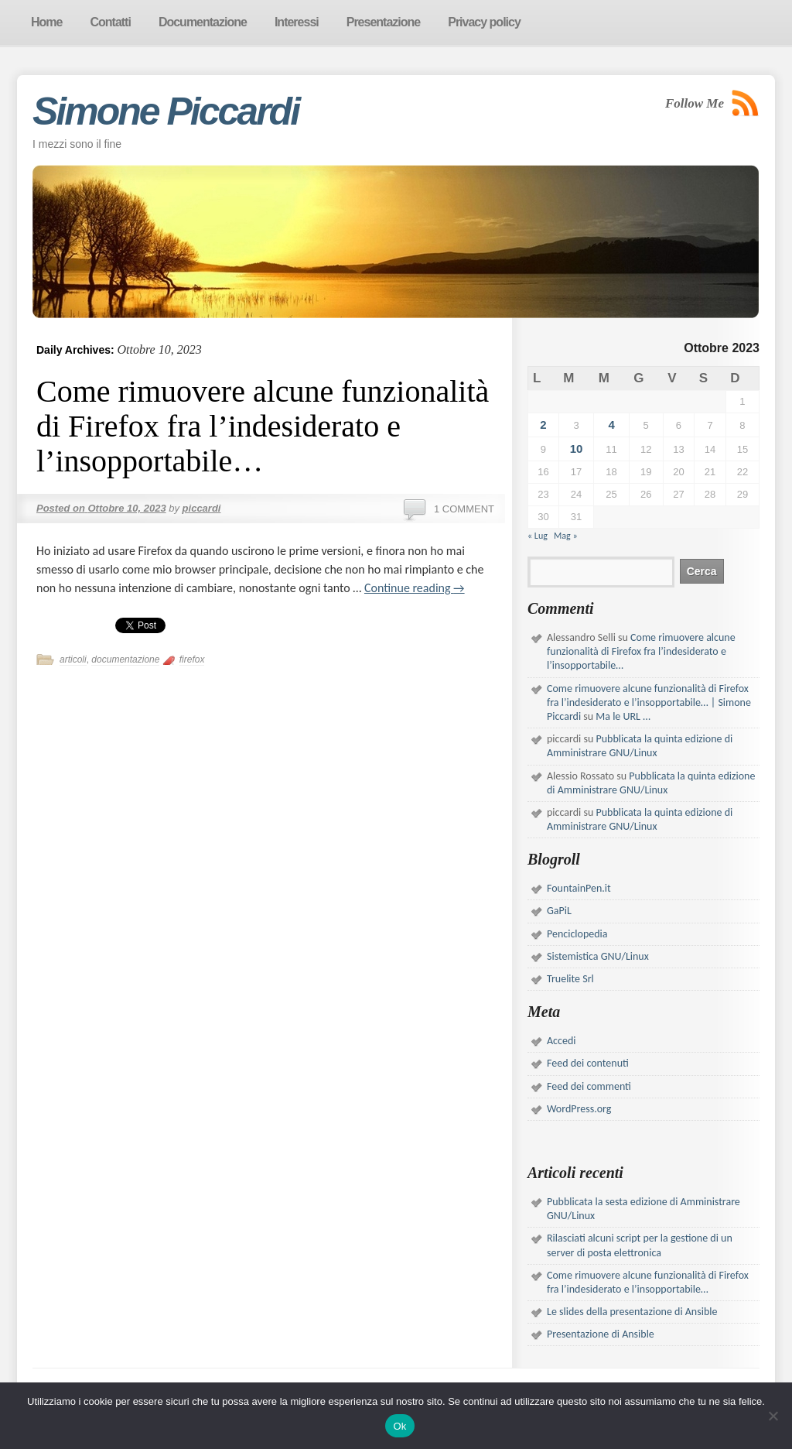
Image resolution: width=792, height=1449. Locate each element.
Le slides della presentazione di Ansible (632, 1311)
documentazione (125, 659)
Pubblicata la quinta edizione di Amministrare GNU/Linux (639, 745)
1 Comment (464, 509)
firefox (192, 659)
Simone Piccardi (165, 111)
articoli (73, 659)
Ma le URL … (623, 716)
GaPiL (559, 910)
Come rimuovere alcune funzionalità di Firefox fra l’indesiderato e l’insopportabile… (262, 426)
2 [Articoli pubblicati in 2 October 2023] (543, 424)
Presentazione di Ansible (600, 1334)
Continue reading (414, 588)
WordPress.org (579, 1108)
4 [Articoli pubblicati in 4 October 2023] (611, 424)
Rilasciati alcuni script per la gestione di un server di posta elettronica (639, 1245)
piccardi (202, 508)
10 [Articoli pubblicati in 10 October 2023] (576, 448)
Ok (399, 1426)
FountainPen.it (579, 888)
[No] (772, 1415)
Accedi (561, 1040)
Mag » (566, 535)
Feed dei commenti (589, 1086)
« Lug (537, 535)
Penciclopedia (577, 933)
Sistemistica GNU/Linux (598, 956)
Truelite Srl (570, 978)
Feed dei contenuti (588, 1063)
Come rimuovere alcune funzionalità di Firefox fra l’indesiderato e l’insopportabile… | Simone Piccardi (649, 702)
